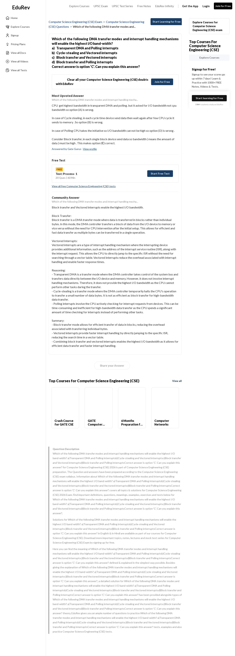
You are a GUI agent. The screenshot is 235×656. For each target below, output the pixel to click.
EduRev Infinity (164, 6)
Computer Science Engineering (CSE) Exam (75, 21)
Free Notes (144, 6)
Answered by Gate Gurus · (74, 148)
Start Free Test (160, 173)
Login (206, 6)
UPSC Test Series (122, 6)
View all (177, 380)
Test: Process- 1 (66, 173)
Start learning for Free (209, 98)
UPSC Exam (101, 6)
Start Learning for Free (166, 21)
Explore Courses (79, 6)
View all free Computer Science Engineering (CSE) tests (84, 186)
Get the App (190, 6)
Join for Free (223, 6)
